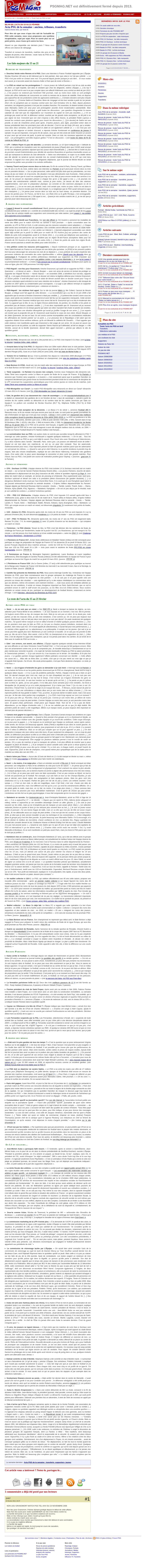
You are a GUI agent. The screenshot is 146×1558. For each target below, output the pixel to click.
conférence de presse (80, 130)
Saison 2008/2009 (105, 357)
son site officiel (49, 220)
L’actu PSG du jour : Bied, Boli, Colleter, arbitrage (117, 234)
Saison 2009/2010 (105, 360)
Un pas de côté (104, 350)
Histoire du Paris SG (106, 344)
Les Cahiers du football (12, 1546)
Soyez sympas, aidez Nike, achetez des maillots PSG (47, 901)
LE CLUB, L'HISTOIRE (92, 14)
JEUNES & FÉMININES (112, 14)
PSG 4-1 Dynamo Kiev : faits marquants (114, 58)
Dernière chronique (107, 28)
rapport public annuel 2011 (74, 1168)
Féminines (102, 90)
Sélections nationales (108, 331)
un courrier (28, 1215)
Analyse (74, 1546)
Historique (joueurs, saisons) (45, 1550)
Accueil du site (10, 18)
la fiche (87, 340)
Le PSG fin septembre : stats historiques (114, 36)
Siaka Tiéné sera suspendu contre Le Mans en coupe (26, 384)
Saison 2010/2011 (105, 363)
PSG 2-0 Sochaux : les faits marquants (114, 39)
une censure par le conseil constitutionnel (54, 262)
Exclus (38, 1557)
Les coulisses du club (106, 338)
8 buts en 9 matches (22, 842)
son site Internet (55, 1100)
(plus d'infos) (106, 1538)
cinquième (57, 505)
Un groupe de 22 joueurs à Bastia (112, 53)
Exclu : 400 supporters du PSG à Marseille (115, 55)
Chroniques (68, 1548)
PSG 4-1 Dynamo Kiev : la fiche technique (115, 61)
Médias (75, 1550)
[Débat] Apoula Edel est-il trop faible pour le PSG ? (25, 1065)
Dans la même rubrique (116, 107)
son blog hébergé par (66, 1139)
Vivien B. (26, 30)
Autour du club (104, 347)
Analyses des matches (43, 1552)
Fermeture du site (112, 31)
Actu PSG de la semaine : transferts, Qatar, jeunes (118, 190)
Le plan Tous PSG (42, 1554)
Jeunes (101, 93)
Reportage (68, 1546)
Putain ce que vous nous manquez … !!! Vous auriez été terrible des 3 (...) (116, 292)
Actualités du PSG (23, 18)
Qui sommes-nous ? (32, 1538)
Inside (105, 295)
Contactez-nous (59, 1538)
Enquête (44, 1557)
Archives (89, 1538)
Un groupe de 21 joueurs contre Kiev (113, 64)
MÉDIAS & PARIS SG (73, 14)
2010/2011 (102, 83)
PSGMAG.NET (128, 14)
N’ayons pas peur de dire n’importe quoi (114, 34)
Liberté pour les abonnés (73, 254)
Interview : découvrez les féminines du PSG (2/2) (37, 593)
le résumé (9, 342)
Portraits (75, 1548)
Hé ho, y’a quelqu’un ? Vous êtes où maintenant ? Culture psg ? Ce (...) (114, 267)
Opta (7, 759)
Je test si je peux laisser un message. (118, 273)
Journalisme (69, 1550)
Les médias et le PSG (106, 335)
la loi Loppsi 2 (85, 259)
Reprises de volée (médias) (45, 1548)
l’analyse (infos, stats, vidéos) (25, 342)
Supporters (102, 96)
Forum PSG (117, 1538)
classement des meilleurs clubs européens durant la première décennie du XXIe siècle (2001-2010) (48, 416)
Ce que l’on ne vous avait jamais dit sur (115, 263)
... (129, 68)
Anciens (101, 87)
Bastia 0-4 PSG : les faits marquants (113, 47)
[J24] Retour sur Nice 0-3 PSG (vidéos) (113, 220)
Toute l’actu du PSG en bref (41, 18)
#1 (87, 1499)
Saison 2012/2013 (105, 369)
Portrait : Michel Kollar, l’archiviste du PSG (115, 210)
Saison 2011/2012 (105, 366)
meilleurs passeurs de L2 (62, 983)
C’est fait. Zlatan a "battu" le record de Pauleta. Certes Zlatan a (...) (115, 285)
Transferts (102, 100)
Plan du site (80, 1538)
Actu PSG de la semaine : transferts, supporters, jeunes (47, 1462)
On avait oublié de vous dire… (111, 25)
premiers (35, 521)
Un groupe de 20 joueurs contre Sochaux (114, 45)
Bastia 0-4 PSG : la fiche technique (112, 50)
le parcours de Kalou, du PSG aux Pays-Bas (63, 978)
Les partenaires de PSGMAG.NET (16, 1554)
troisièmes (42, 514)
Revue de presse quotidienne (45, 1546)
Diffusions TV (69, 1557)
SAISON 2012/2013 (33, 14)
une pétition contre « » (54, 259)
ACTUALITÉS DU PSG (14, 14)
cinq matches (22, 759)
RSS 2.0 (97, 1538)
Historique (68, 1552)
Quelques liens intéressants (14, 1556)
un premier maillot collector (46, 881)
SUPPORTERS (51, 14)
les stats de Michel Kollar (69, 352)
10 (130, 312)
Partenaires (71, 1538)
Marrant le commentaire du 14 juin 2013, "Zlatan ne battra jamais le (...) (116, 299)
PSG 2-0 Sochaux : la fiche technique (113, 42)
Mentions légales (47, 1538)
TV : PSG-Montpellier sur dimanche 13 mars (51, 391)
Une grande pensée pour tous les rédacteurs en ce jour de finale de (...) (113, 260)
